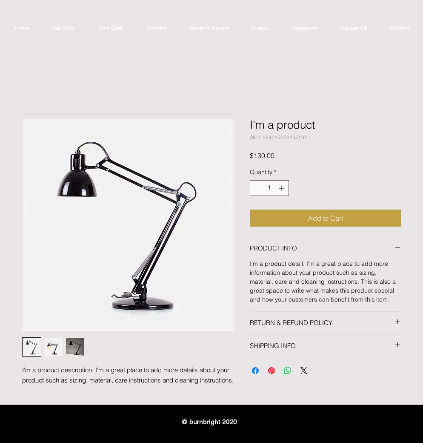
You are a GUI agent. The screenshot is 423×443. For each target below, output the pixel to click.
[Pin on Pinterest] (271, 370)
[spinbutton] (269, 188)
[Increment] (282, 188)
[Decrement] (256, 188)
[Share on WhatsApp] (288, 370)
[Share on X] (304, 370)
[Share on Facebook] (255, 370)
